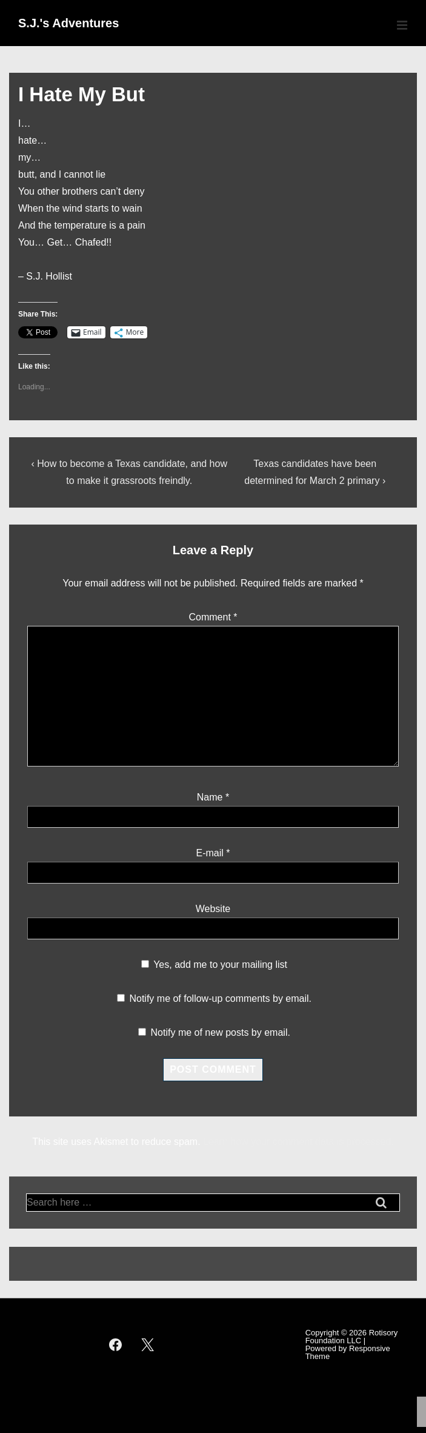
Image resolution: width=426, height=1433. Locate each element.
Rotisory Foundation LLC (351, 1336)
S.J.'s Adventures (68, 23)
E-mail (209, 853)
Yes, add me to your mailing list (214, 964)
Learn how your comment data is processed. (298, 1141)
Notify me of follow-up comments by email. (220, 998)
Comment (212, 617)
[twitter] (147, 1344)
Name (210, 797)
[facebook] (115, 1344)
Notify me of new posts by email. (220, 1032)
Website (213, 909)
